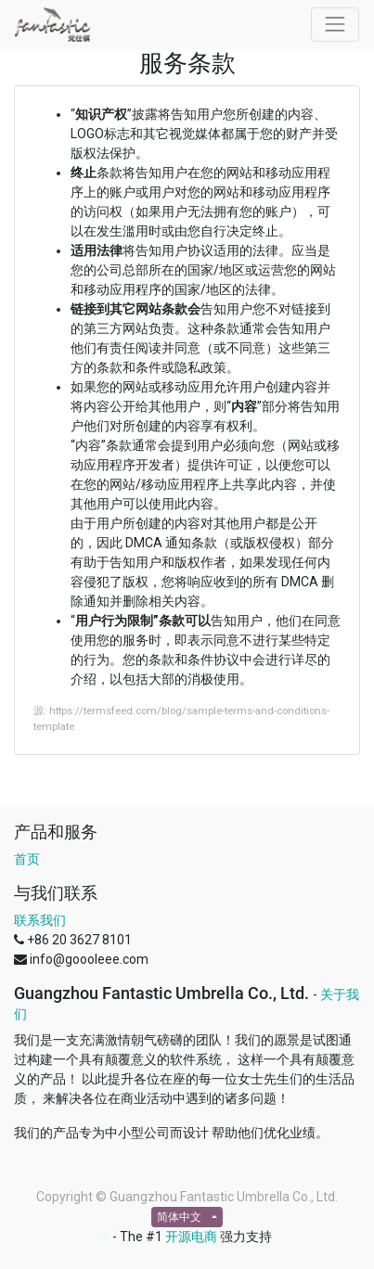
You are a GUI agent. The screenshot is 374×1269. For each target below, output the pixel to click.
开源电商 (191, 1236)
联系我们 (40, 920)
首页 (27, 859)
